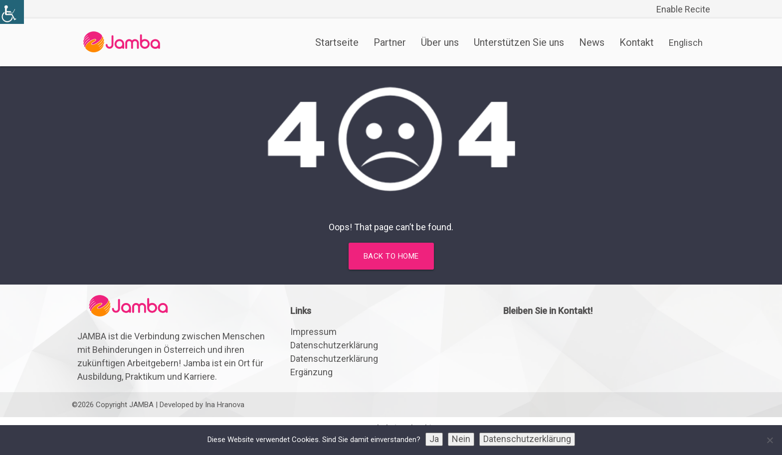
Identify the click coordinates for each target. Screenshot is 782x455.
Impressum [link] (313, 331)
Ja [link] (434, 439)
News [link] (591, 42)
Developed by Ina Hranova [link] (202, 404)
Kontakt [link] (636, 42)
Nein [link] (461, 439)
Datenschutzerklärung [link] (334, 345)
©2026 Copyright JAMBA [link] (113, 404)
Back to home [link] (391, 256)
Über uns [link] (440, 42)
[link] (12, 12)
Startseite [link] (337, 42)
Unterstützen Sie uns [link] (519, 42)
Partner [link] (390, 42)
